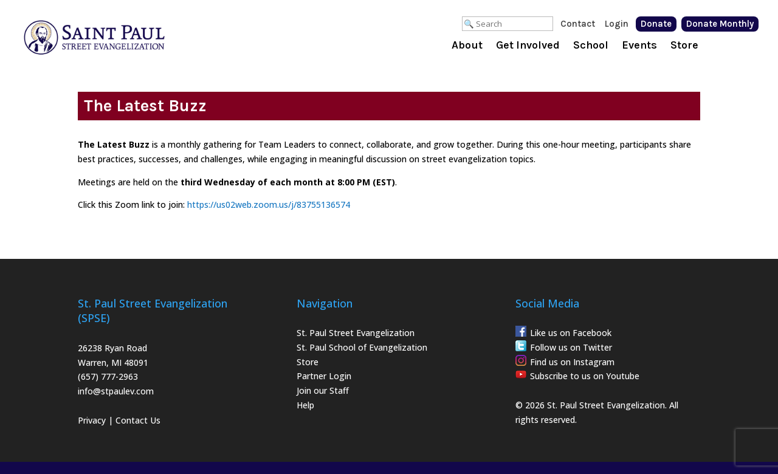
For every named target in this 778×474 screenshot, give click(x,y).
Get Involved (528, 46)
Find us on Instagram (572, 362)
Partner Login (324, 376)
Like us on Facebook (570, 332)
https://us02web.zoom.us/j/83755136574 (268, 204)
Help (305, 405)
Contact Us (137, 420)
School (590, 46)
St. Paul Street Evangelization (356, 332)
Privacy (92, 420)
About (467, 46)
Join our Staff (323, 390)
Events (639, 46)
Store (684, 46)
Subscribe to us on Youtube (584, 376)
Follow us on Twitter (571, 347)
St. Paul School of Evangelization (362, 347)
